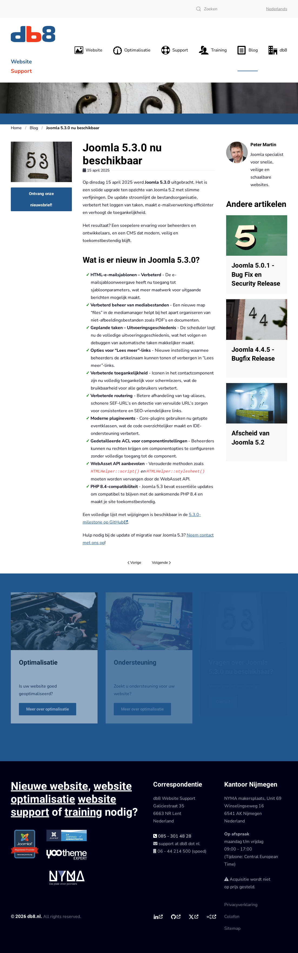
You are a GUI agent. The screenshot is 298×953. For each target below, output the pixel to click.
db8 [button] (278, 50)
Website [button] (88, 50)
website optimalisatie (71, 792)
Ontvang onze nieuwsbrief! (41, 199)
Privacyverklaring (240, 904)
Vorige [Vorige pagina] (134, 562)
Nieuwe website (49, 786)
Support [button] (174, 50)
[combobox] (225, 9)
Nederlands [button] (276, 9)
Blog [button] (247, 50)
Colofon (231, 916)
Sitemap (232, 928)
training (83, 812)
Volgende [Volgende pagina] (161, 562)
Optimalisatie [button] (131, 50)
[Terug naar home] (34, 34)
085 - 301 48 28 (172, 836)
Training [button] (213, 50)
